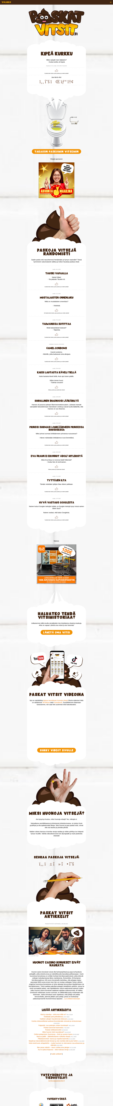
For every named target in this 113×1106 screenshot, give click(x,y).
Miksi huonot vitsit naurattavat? (53, 1032)
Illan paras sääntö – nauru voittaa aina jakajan (53, 1047)
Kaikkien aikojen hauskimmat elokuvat (53, 1019)
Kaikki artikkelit (56, 1054)
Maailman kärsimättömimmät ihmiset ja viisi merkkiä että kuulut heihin (53, 1041)
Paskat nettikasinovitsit (53, 1030)
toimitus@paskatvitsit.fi (56, 1081)
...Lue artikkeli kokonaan (71, 999)
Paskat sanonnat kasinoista (53, 1027)
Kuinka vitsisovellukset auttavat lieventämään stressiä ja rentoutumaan (56, 1021)
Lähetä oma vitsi (56, 632)
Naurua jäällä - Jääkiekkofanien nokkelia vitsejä (53, 1036)
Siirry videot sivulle (56, 750)
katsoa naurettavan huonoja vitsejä (55, 700)
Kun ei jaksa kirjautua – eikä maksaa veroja (53, 1050)
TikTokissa (46, 702)
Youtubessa (58, 702)
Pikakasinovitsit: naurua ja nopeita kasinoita (53, 1039)
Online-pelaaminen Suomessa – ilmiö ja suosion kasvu (53, 1034)
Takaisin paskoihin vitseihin (56, 151)
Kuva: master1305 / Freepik (33, 955)
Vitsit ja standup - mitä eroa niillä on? (53, 1014)
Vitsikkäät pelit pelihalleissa (53, 1017)
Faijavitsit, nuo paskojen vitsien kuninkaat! (53, 1025)
